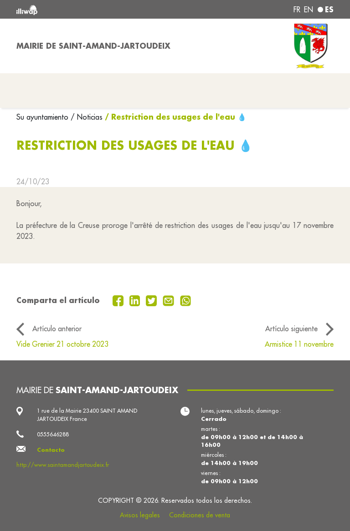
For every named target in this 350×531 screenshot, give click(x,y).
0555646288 (53, 434)
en (308, 9)
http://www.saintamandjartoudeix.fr (62, 464)
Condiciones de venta (199, 515)
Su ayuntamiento (43, 116)
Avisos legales (140, 515)
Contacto (51, 449)
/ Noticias (87, 116)
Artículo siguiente (291, 328)
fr (296, 9)
